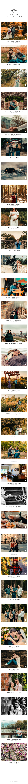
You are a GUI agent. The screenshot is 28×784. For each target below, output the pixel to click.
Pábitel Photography (14, 16)
